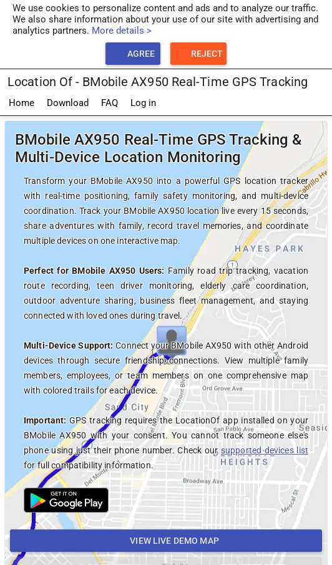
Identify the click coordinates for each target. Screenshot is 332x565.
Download (68, 103)
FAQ (109, 103)
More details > (122, 30)
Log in (143, 103)
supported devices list (264, 450)
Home (21, 103)
